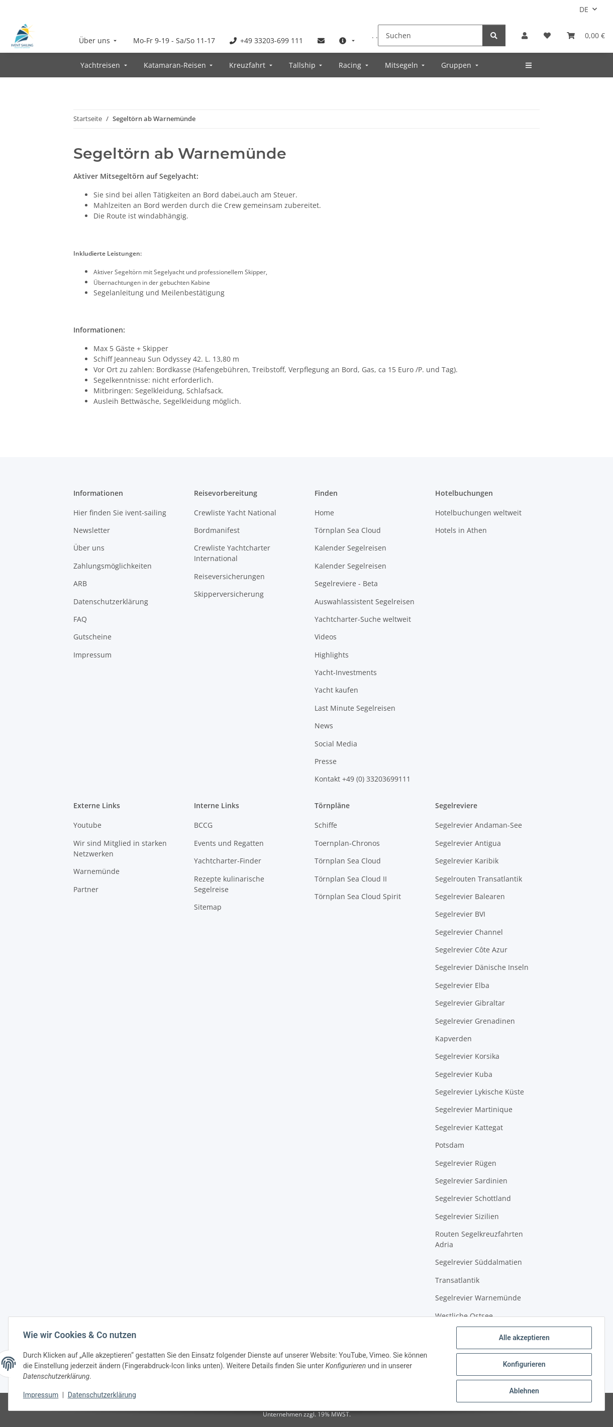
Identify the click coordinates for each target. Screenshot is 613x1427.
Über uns (89, 548)
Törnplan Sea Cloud (348, 530)
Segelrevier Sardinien (471, 1180)
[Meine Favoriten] (547, 35)
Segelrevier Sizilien (467, 1216)
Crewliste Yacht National (235, 512)
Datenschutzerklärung (103, 1396)
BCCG (203, 825)
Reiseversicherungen (229, 576)
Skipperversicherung (229, 594)
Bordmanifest (217, 530)
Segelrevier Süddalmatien (478, 1262)
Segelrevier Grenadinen (475, 1021)
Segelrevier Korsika (467, 1056)
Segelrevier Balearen (470, 896)
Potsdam (449, 1145)
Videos (326, 636)
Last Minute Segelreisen (355, 708)
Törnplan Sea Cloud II (351, 879)
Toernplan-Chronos (347, 843)
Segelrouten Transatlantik (478, 879)
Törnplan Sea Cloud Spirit (358, 896)
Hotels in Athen (461, 530)
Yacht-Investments (346, 672)
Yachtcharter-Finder (227, 860)
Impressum (42, 1396)
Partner (85, 889)
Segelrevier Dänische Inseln (482, 967)
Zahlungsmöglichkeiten (112, 566)
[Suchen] (430, 35)
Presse (326, 761)
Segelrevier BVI (460, 914)
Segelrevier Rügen (465, 1163)
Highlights (332, 655)
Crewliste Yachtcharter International (232, 553)
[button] (525, 35)
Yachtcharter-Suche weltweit (363, 619)
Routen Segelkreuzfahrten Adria (479, 1239)
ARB (80, 583)
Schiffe (326, 825)
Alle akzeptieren (522, 1339)
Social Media (336, 743)
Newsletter (91, 530)
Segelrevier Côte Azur (471, 949)
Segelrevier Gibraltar (470, 1003)
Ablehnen (522, 1391)
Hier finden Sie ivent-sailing (119, 512)
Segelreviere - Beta (346, 583)
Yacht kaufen (336, 690)
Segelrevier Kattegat (469, 1127)
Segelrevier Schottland (473, 1198)
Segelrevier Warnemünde (478, 1297)
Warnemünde (96, 871)
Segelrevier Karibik (466, 860)
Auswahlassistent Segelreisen (365, 601)
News (324, 725)
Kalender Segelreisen (350, 548)
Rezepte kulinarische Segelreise (229, 884)
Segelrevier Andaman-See (478, 825)
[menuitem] (99, 40)
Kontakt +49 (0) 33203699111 (363, 779)
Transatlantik (457, 1280)
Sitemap (208, 907)
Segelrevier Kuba (463, 1074)
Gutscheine (92, 636)
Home (324, 512)
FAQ (80, 619)
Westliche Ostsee (464, 1316)
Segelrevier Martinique (474, 1109)
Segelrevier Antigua (468, 843)
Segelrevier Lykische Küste (479, 1091)
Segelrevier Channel (469, 932)
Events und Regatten (229, 843)
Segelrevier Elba (462, 985)
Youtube (87, 825)
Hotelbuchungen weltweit (478, 512)
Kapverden (453, 1038)
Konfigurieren (522, 1365)
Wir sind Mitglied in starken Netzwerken (120, 848)
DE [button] (583, 9)
